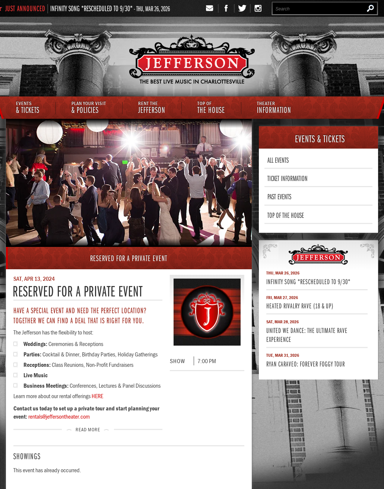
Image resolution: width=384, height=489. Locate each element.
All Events (278, 160)
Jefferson (151, 108)
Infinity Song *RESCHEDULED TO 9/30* (91, 8)
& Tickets (27, 108)
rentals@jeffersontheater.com (59, 416)
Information (274, 108)
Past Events (279, 196)
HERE (97, 396)
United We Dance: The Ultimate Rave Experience (306, 335)
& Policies (89, 108)
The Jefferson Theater (192, 60)
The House (211, 108)
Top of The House (285, 215)
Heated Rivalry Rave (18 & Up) (299, 305)
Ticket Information (287, 178)
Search (370, 8)
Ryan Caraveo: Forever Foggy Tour (305, 363)
